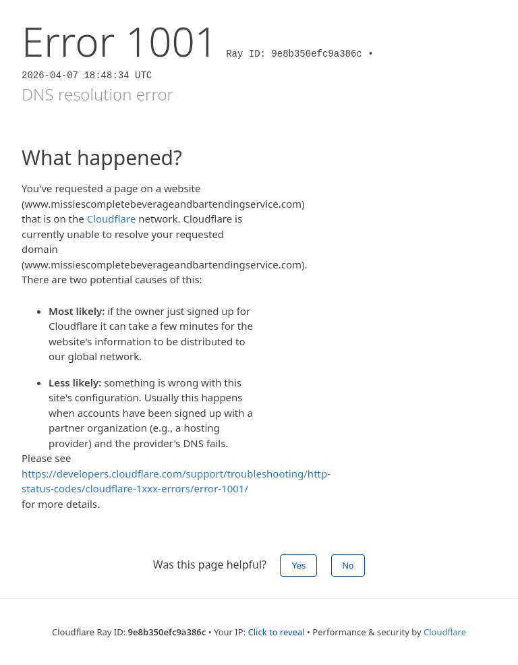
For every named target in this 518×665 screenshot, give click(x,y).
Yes (298, 565)
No (348, 565)
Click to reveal (276, 632)
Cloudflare (111, 218)
